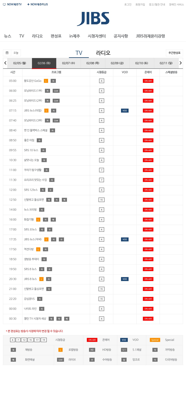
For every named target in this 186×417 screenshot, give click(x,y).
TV (79, 53)
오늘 (16, 53)
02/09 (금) (117, 63)
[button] (7, 36)
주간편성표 (174, 53)
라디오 (103, 53)
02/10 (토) (141, 63)
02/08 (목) (92, 63)
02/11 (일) (166, 63)
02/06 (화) (44, 63)
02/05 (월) (19, 63)
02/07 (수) (68, 63)
